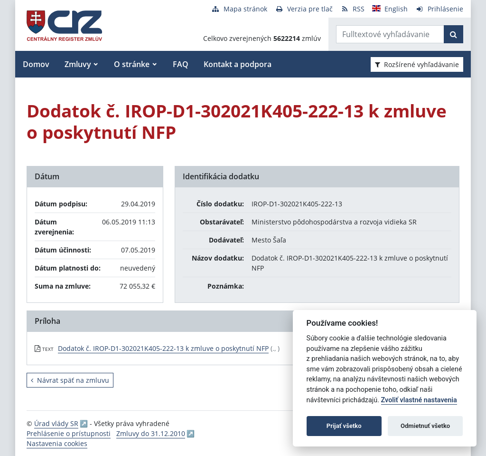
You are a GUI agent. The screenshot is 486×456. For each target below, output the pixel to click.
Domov (36, 64)
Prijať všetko (344, 425)
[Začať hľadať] (453, 34)
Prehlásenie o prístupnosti (69, 433)
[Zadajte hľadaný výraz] (390, 34)
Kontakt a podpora (237, 64)
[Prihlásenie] (439, 8)
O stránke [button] (132, 64)
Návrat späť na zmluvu (70, 380)
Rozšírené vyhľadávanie (417, 64)
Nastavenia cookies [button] (57, 443)
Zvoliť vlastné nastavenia (419, 400)
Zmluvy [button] (78, 64)
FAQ (180, 64)
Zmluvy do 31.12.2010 (150, 433)
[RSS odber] (352, 8)
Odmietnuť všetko (425, 425)
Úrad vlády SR (56, 423)
